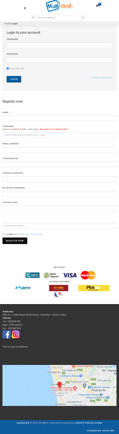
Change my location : (101, 430)
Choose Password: (13, 173)
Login (14, 23)
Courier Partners (59, 282)
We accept (59, 267)
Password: (13, 54)
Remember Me (17, 69)
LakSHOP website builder (88, 422)
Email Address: (10, 144)
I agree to (24, 234)
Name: (5, 112)
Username (35, 128)
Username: (13, 39)
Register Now (15, 240)
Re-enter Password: (13, 188)
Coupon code (9, 202)
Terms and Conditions (15, 346)
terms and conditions (30, 234)
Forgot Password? (102, 77)
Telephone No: (10, 158)
